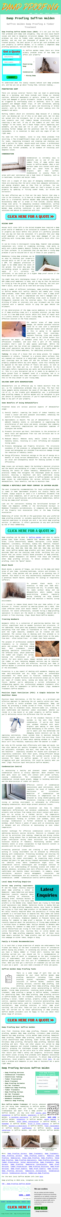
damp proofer (7, 145)
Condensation (32, 158)
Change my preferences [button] (41, 1211)
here (50, 1059)
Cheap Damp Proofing (30, 1158)
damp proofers (30, 550)
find (8, 1031)
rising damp (20, 238)
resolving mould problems (41, 990)
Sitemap (3, 1201)
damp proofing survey (50, 197)
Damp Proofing (17, 1164)
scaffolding (27, 1128)
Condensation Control (18, 1173)
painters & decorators (18, 1126)
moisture (17, 436)
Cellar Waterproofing (29, 1162)
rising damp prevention (19, 990)
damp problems (53, 83)
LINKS (36, 13)
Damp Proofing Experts (34, 1156)
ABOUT (41, 13)
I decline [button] (44, 1208)
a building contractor (18, 1117)
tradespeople (7, 1111)
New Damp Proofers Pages (13, 1201)
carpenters (21, 1119)
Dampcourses (15, 1158)
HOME (31, 13)
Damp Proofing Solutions (48, 1160)
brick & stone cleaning (38, 1124)
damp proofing (52, 554)
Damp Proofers (47, 1158)
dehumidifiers (32, 457)
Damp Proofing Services (12, 1171)
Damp (3, 466)
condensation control (42, 831)
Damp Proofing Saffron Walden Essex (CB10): (20, 32)
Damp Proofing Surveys (17, 1153)
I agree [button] (37, 1208)
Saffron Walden (35, 537)
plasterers (32, 1115)
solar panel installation (28, 1121)
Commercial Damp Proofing (38, 1173)
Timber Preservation (10, 1162)
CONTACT (47, 13)
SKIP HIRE (52, 1117)
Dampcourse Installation (36, 1164)
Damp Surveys (53, 1169)
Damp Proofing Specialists (26, 1160)
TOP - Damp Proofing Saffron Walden (16, 1184)
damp (53, 52)
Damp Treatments (36, 1153)
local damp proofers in (28, 909)
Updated (24, 1201)
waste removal (50, 1119)
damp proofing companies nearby (25, 907)
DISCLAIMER (55, 13)
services (25, 559)
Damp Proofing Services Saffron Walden (25, 1068)
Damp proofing (7, 537)
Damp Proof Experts (19, 1169)
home (17, 1106)
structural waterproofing (43, 1001)
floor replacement (51, 1126)
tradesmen (6, 1132)
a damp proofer (36, 1111)
